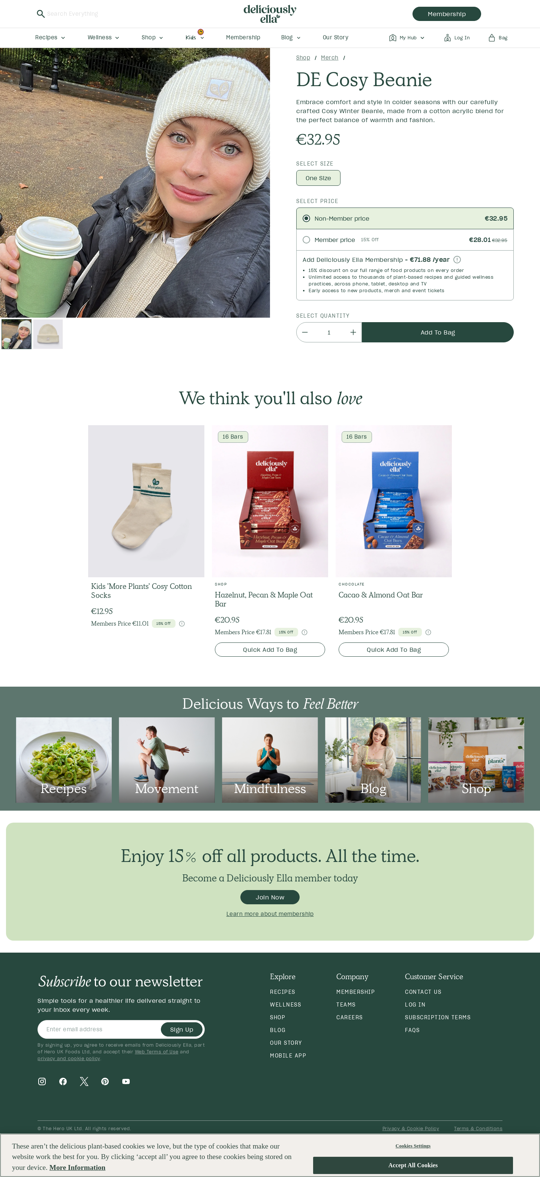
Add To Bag (438, 332)
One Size (318, 178)
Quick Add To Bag (270, 649)
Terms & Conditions (478, 1128)
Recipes (283, 992)
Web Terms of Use (156, 1052)
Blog (277, 1030)
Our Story (286, 1043)
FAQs (412, 1030)
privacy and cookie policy (69, 1058)
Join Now (270, 897)
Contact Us (423, 992)
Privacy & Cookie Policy (411, 1128)
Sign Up (182, 1029)
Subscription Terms (438, 1017)
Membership (355, 992)
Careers (349, 1017)
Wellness (285, 1004)
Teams (346, 1004)
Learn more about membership (270, 914)
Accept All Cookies (413, 1165)
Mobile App (288, 1055)
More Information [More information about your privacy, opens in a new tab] (77, 1167)
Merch (330, 57)
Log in (415, 1004)
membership (447, 14)
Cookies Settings (413, 1146)
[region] (270, 1155)
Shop (303, 57)
